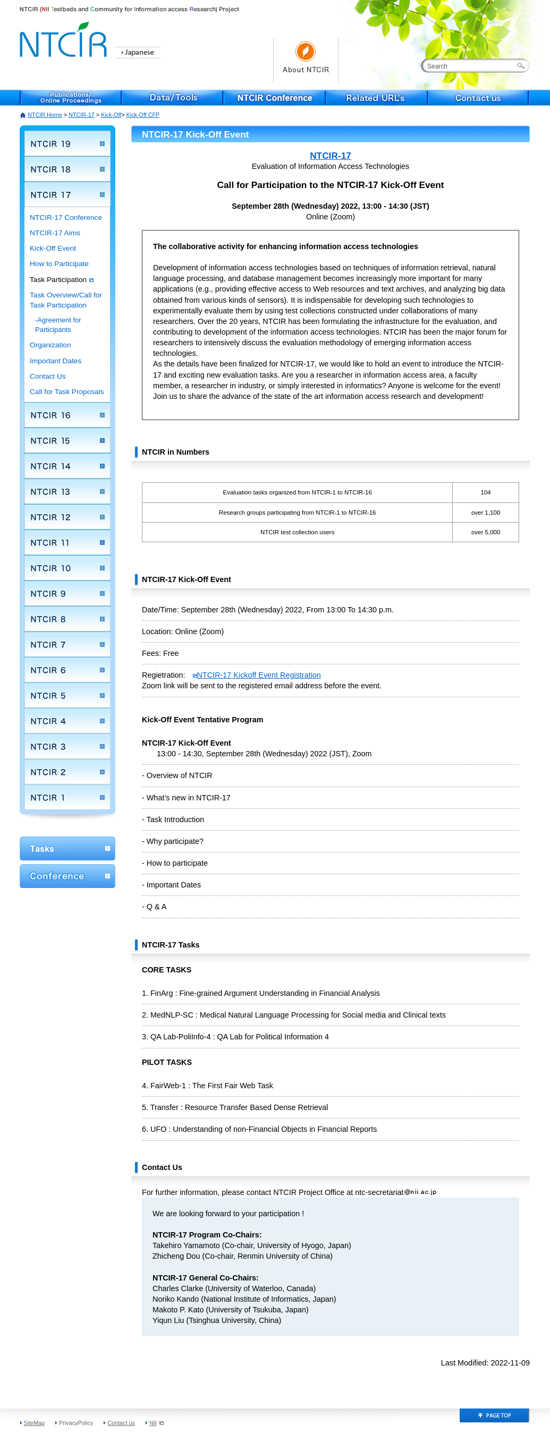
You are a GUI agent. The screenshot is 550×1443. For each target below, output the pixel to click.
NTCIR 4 (67, 720)
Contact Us (48, 376)
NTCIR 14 (67, 466)
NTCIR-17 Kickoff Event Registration (257, 675)
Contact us (479, 97)
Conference (67, 876)
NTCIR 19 (67, 143)
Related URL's (377, 97)
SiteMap (34, 1423)
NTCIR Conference (275, 97)
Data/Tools (173, 97)
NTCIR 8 (67, 618)
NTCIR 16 (67, 415)
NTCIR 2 (67, 771)
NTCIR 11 (67, 542)
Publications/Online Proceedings (71, 97)
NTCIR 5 (67, 695)
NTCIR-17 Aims (55, 233)
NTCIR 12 (67, 517)
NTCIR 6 (67, 669)
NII (156, 1423)
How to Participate (59, 264)
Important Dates (55, 361)
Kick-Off (111, 115)
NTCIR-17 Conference (66, 217)
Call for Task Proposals (67, 392)
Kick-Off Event (53, 248)
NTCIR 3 (67, 746)
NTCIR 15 (67, 440)
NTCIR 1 (67, 797)
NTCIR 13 (67, 491)
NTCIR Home (45, 115)
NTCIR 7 (67, 644)
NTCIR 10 (67, 567)
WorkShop (67, 848)
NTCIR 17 (67, 194)
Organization (50, 345)
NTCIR (65, 37)
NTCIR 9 (67, 593)
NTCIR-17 (82, 115)
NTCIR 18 (67, 169)
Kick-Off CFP (143, 115)
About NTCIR (306, 60)
